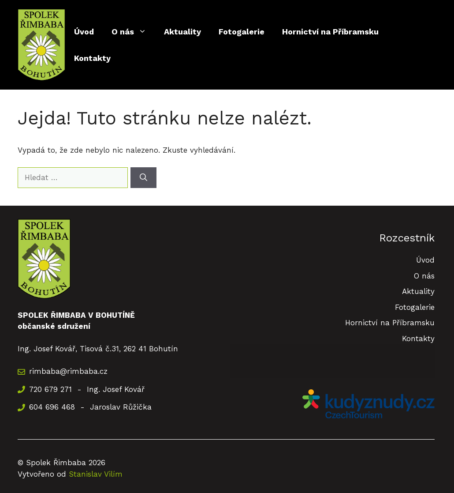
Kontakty (92, 58)
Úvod (84, 31)
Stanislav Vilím (96, 474)
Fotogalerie (241, 31)
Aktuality (182, 31)
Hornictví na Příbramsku (330, 31)
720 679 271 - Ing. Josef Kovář (87, 389)
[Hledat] (143, 177)
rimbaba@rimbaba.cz (68, 371)
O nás (133, 32)
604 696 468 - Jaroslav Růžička (90, 407)
